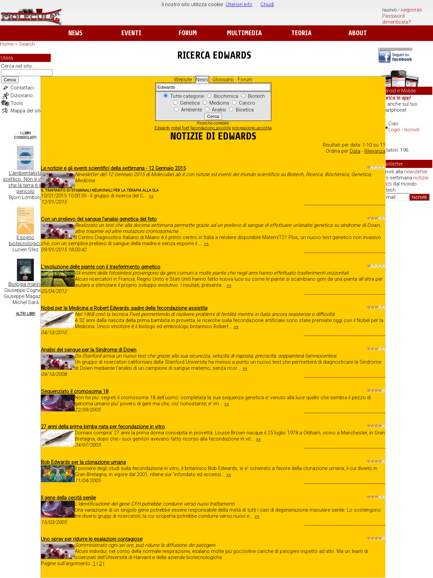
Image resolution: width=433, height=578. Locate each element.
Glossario (223, 80)
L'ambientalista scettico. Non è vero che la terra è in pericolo (25, 182)
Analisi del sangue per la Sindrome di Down (88, 350)
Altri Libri (25, 314)
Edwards (162, 128)
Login (394, 130)
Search (27, 44)
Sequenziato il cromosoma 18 (74, 391)
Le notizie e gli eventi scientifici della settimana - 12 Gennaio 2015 (113, 168)
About (357, 33)
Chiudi (267, 4)
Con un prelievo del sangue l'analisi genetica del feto (99, 219)
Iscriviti (411, 130)
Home (7, 44)
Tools (16, 103)
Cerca (10, 79)
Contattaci (22, 88)
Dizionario (21, 95)
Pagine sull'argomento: (67, 563)
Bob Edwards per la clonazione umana (83, 462)
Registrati (411, 10)
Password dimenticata (395, 19)
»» (151, 196)
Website (183, 80)
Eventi (131, 33)
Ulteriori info (239, 4)
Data (355, 151)
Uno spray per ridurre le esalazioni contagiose (91, 539)
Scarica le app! (394, 98)
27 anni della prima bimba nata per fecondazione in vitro (103, 427)
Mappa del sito (26, 111)
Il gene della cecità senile (68, 498)
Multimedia (244, 33)
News (75, 33)
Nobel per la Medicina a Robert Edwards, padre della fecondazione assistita (124, 308)
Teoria (301, 33)
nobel (176, 128)
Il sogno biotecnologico (25, 240)
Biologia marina (25, 284)
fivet (185, 128)
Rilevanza (374, 151)
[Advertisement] (405, 310)
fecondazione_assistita (210, 128)
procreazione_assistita (252, 128)
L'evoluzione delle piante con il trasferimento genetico (100, 267)
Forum (187, 33)
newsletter (416, 172)
